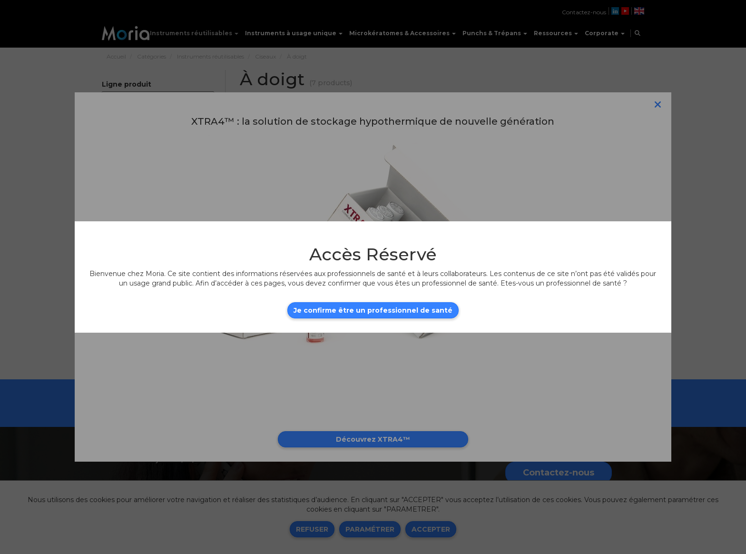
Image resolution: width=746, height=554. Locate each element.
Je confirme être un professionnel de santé (373, 310)
